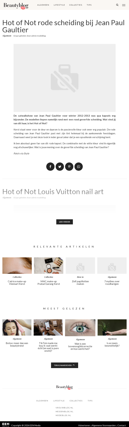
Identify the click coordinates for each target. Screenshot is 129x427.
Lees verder (64, 222)
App (78, 166)
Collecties (75, 5)
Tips (89, 5)
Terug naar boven (63, 366)
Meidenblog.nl (65, 412)
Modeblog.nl (63, 416)
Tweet (60, 166)
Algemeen (43, 5)
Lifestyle (59, 5)
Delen (50, 166)
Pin (69, 166)
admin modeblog (38, 36)
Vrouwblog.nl (64, 408)
